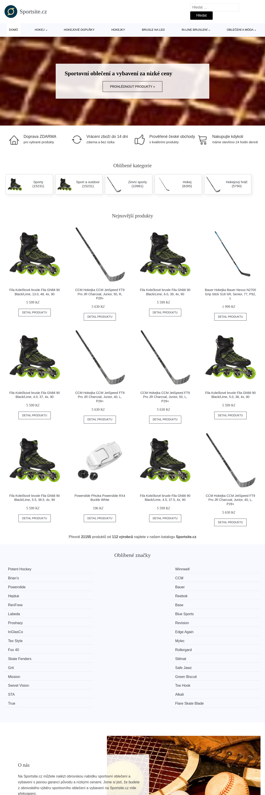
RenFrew (17, 586)
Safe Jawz (215, 611)
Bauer (81, 578)
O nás (203, 778)
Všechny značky (20, 778)
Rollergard (215, 603)
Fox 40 (146, 603)
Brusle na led (153, 29)
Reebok (213, 578)
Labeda (147, 586)
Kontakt (205, 788)
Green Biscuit (86, 620)
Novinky (13, 788)
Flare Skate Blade (221, 628)
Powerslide (19, 578)
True (145, 628)
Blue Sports (216, 586)
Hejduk (147, 578)
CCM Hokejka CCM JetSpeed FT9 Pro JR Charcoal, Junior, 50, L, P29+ (165, 397)
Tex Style (17, 603)
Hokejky (118, 29)
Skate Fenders (21, 611)
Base (80, 586)
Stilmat (81, 611)
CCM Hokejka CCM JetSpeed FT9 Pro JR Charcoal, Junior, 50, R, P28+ (100, 294)
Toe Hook (215, 620)
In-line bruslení (195, 29)
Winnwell (83, 569)
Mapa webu (112, 788)
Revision (83, 594)
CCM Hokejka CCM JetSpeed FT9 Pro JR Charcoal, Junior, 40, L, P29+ (230, 500)
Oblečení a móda (240, 29)
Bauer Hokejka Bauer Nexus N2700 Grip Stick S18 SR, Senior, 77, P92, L (230, 294)
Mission (16, 620)
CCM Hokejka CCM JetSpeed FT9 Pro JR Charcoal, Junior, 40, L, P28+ (100, 397)
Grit (144, 611)
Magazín (110, 778)
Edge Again (216, 594)
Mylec (80, 603)
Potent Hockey (21, 569)
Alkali (80, 628)
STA (13, 628)
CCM (211, 569)
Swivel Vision (152, 620)
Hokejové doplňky (79, 29)
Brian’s (146, 569)
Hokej (39, 29)
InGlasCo (149, 594)
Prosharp (17, 594)
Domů (13, 29)
